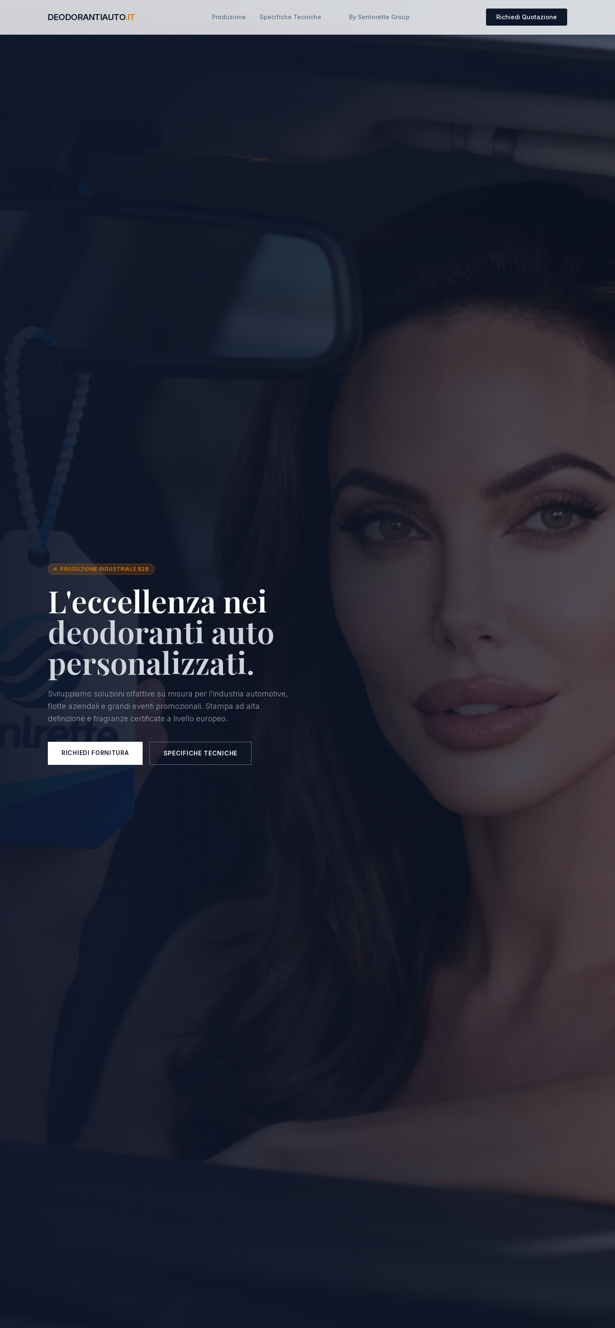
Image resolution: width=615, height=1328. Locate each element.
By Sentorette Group (379, 17)
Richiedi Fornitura (95, 752)
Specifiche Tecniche (290, 17)
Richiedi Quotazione (526, 17)
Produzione (229, 17)
